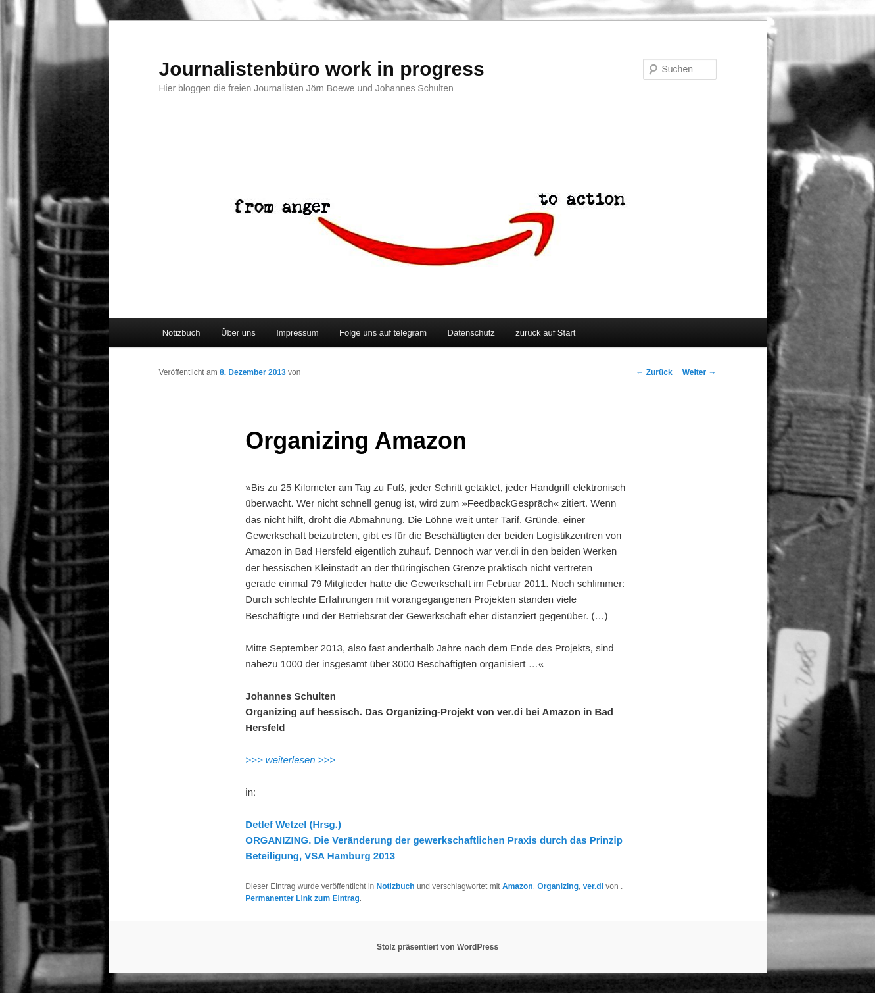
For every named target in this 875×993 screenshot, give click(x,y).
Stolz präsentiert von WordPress (437, 947)
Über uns (238, 333)
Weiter (699, 372)
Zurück (654, 372)
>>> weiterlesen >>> (290, 759)
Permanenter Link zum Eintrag (302, 898)
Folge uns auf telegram (383, 333)
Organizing (558, 886)
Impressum (297, 333)
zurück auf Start (545, 333)
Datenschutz (471, 333)
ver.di (593, 886)
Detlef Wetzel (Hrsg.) (293, 824)
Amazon (517, 886)
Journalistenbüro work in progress (322, 69)
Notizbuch (181, 333)
